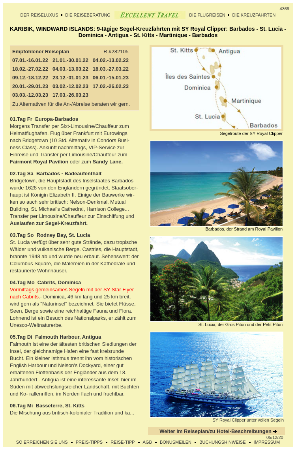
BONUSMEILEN (175, 442)
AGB (147, 442)
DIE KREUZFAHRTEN (253, 15)
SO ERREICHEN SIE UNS (42, 442)
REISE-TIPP (123, 442)
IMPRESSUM (267, 442)
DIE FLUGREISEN (207, 15)
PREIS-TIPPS (89, 442)
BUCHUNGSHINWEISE (222, 442)
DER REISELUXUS (39, 15)
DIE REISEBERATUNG (88, 15)
